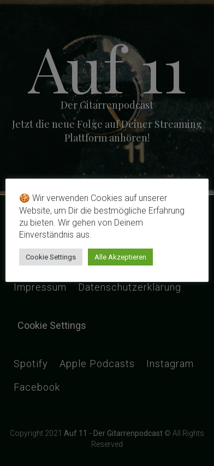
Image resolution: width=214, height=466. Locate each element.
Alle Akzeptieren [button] (120, 257)
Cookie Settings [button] (51, 257)
